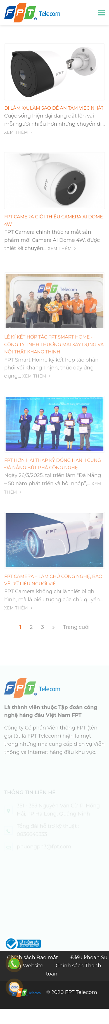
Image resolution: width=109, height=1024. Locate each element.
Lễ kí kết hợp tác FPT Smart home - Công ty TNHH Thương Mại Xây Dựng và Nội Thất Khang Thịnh (54, 349)
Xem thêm (18, 132)
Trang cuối (76, 627)
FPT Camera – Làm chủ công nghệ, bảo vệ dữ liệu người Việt (53, 583)
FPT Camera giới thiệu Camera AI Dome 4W (53, 221)
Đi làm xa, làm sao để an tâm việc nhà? (53, 108)
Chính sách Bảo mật (33, 957)
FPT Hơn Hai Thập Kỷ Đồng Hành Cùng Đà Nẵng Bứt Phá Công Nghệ (52, 467)
